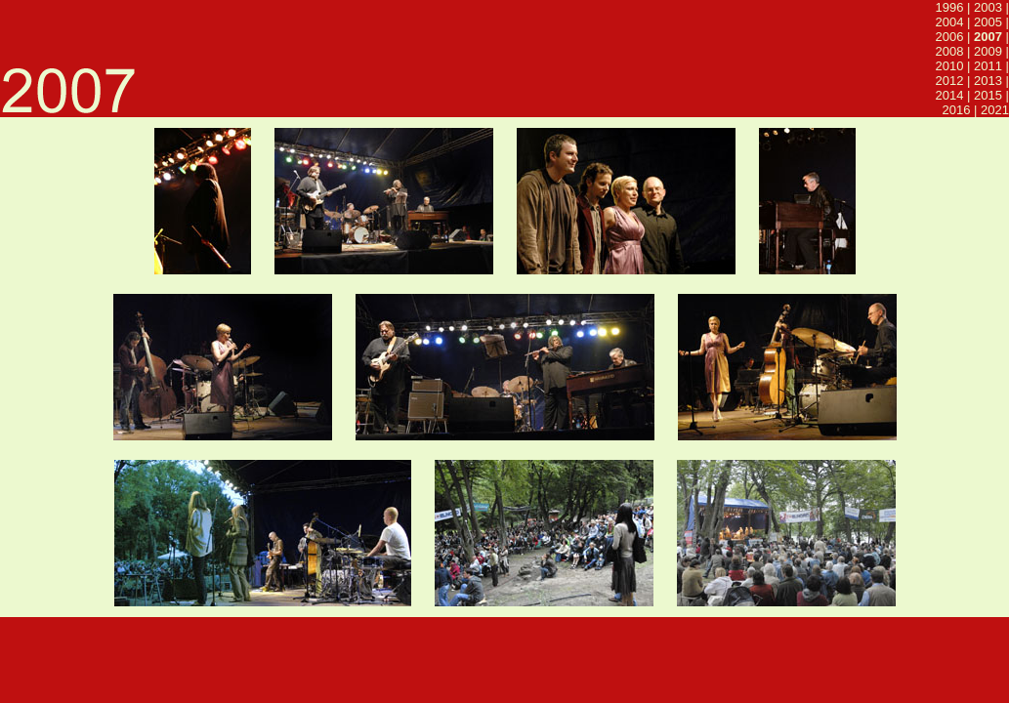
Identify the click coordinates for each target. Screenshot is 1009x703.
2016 (957, 110)
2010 (950, 66)
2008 (950, 51)
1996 (950, 7)
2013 (988, 80)
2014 (950, 95)
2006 (950, 36)
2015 (988, 95)
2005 (988, 22)
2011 (988, 66)
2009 (988, 51)
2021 (995, 110)
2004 (950, 22)
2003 (988, 7)
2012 (950, 80)
